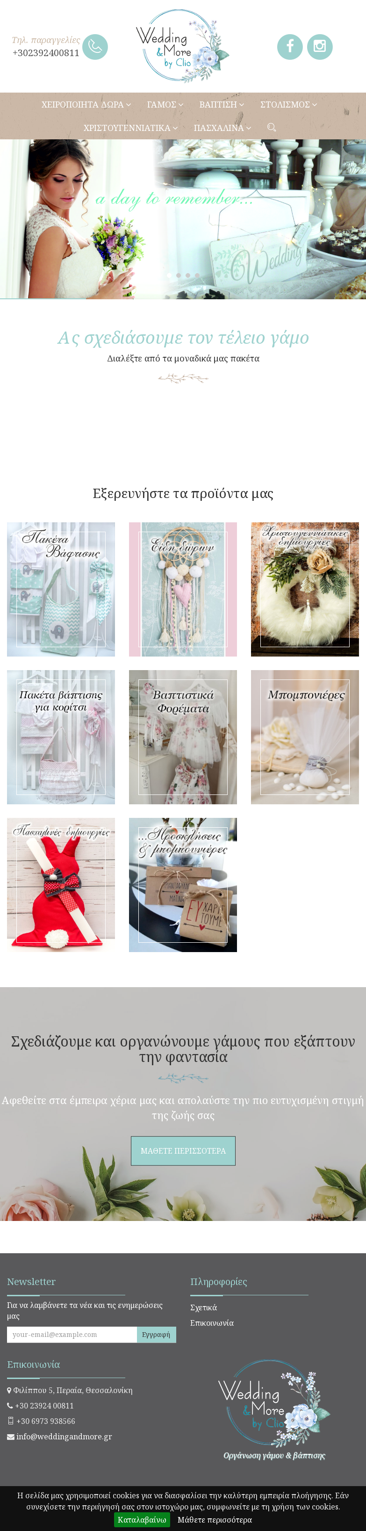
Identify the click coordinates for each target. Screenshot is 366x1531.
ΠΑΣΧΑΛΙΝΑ (222, 127)
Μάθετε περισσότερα (215, 1520)
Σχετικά (203, 1307)
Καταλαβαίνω (142, 1520)
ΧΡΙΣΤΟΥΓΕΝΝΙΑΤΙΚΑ (131, 127)
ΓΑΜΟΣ (165, 104)
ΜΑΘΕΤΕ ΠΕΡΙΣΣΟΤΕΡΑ (183, 441)
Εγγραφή (156, 1334)
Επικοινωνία (212, 1323)
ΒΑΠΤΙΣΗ (222, 104)
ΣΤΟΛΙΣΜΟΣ (288, 104)
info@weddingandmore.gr (64, 1436)
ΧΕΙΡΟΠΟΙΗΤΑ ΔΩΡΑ (86, 104)
